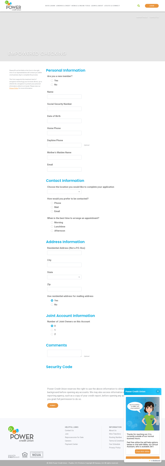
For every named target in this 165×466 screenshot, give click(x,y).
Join (66, 434)
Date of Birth (53, 116)
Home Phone (54, 128)
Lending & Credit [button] (63, 6)
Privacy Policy (13, 88)
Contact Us (154, 17)
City (49, 260)
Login (152, 6)
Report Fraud (142, 17)
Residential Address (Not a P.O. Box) (66, 248)
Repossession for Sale (74, 437)
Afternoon (59, 230)
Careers (68, 441)
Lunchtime (59, 226)
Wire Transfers (115, 434)
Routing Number (115, 437)
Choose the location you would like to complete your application (80, 187)
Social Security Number (59, 104)
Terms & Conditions (117, 441)
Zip (49, 284)
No (55, 84)
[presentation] (64, 375)
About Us (112, 430)
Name (50, 91)
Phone (57, 203)
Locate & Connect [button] (112, 6)
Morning (58, 222)
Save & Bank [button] (50, 6)
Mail (56, 207)
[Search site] (139, 6)
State (50, 272)
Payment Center (71, 444)
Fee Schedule (114, 444)
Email (50, 164)
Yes (56, 80)
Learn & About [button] (97, 6)
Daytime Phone (55, 140)
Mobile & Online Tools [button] (81, 6)
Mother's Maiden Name (59, 152)
